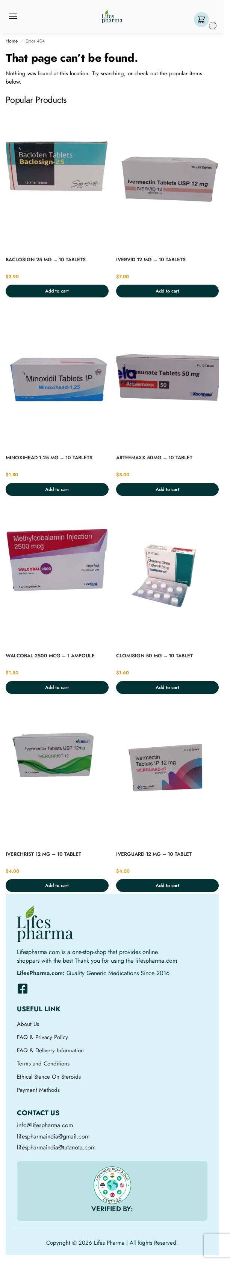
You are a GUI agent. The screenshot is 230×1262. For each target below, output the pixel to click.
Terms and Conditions (43, 1063)
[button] (203, 20)
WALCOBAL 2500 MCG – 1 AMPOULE (50, 655)
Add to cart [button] (57, 291)
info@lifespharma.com (45, 1125)
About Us (28, 1024)
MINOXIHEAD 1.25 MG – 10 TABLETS (49, 457)
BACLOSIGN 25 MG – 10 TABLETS (46, 259)
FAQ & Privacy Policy (42, 1037)
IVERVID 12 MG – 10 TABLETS (151, 259)
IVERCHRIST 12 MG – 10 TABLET (43, 854)
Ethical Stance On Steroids (49, 1077)
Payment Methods (38, 1090)
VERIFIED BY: (112, 1209)
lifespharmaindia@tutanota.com (56, 1147)
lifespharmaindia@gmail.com (53, 1136)
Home (12, 41)
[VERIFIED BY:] (112, 1185)
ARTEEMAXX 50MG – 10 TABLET (154, 457)
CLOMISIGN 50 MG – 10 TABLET (154, 655)
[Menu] (20, 16)
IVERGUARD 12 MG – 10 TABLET (154, 854)
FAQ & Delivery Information (50, 1050)
